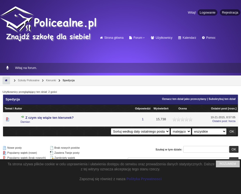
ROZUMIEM (228, 164)
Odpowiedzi (143, 108)
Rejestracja (230, 12)
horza (231, 121)
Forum (135, 38)
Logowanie (207, 12)
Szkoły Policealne (28, 80)
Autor (18, 108)
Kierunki (50, 80)
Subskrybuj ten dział (222, 98)
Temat (9, 108)
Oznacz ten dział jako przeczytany (184, 98)
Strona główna (112, 38)
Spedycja (68, 80)
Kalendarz (187, 38)
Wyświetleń (160, 108)
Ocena (182, 108)
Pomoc (209, 38)
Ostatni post (219, 108)
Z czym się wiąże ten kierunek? (49, 118)
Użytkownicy (161, 38)
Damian (25, 121)
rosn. (232, 108)
